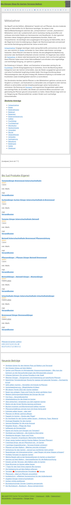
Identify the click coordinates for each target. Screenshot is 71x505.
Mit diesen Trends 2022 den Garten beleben (21, 389)
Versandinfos (6, 498)
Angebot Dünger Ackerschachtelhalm (19, 479)
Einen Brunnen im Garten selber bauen (20, 464)
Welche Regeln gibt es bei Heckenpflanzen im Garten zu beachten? (30, 457)
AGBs (48, 496)
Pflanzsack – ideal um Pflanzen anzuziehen (21, 474)
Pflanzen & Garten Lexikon (12, 342)
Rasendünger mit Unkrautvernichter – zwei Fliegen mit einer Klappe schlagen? (34, 452)
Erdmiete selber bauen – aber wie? (18, 411)
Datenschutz (55, 496)
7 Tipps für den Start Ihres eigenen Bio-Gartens (23, 466)
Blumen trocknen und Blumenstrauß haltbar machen (25, 406)
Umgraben (12, 130)
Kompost (29, 87)
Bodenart (11, 112)
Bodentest (12, 114)
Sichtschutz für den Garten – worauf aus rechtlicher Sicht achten (29, 450)
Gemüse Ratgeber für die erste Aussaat (20, 423)
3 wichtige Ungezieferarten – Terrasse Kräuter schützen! (26, 445)
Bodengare (12, 144)
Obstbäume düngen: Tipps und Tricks (19, 435)
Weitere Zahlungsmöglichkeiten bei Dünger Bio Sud (24, 394)
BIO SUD (5, 496)
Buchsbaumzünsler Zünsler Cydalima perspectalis (24, 483)
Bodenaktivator (13, 110)
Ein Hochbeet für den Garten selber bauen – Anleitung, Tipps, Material (31, 418)
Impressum (40, 496)
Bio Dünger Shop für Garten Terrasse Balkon (21, 4)
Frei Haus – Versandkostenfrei (16, 397)
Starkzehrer (11, 57)
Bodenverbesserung (15, 116)
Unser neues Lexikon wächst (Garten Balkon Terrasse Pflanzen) (29, 440)
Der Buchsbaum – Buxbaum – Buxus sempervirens (24, 486)
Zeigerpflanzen (13, 135)
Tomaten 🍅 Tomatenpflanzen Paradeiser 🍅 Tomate (25, 471)
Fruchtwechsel (13, 123)
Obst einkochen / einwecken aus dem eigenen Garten (25, 402)
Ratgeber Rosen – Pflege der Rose (18, 426)
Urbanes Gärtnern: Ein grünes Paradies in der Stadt (24, 375)
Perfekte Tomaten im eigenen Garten (19, 454)
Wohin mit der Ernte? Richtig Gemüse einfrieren (23, 404)
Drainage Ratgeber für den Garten (18, 421)
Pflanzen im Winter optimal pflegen (18, 414)
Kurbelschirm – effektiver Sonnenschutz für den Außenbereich (28, 476)
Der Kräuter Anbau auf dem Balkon (18, 368)
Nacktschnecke (13, 128)
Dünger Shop (29, 498)
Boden (22, 50)
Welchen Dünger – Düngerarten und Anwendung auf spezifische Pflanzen (33, 377)
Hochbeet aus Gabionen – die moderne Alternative (24, 433)
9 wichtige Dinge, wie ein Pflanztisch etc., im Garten (24, 442)
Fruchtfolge (9, 68)
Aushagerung (13, 139)
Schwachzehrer (10, 48)
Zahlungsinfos (18, 498)
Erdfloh (10, 119)
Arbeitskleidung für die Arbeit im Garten (20, 399)
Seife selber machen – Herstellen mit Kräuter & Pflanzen (26, 385)
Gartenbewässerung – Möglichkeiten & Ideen (22, 387)
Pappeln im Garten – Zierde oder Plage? (20, 416)
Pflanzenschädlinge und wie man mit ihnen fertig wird (25, 409)
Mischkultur (12, 126)
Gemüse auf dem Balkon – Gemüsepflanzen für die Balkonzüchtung (30, 459)
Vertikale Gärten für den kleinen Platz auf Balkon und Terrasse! (28, 365)
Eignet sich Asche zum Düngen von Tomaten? (22, 430)
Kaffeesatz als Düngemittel (15, 428)
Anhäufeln (12, 137)
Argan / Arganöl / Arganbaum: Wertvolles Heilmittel (24, 438)
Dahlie (10, 146)
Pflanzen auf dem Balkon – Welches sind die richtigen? (25, 447)
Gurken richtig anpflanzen (15, 481)
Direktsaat (12, 148)
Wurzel (10, 132)
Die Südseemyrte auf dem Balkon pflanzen (21, 469)
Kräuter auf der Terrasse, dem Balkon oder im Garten (25, 462)
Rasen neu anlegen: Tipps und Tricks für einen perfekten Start (28, 392)
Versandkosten (8, 195)
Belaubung (12, 141)
